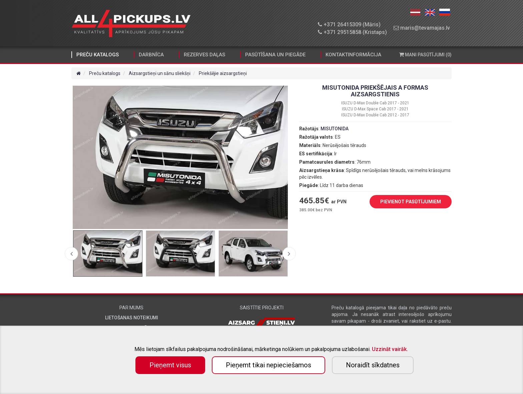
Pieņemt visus (170, 365)
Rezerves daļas (204, 55)
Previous (71, 253)
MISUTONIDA (335, 128)
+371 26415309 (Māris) (349, 24)
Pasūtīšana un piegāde (275, 55)
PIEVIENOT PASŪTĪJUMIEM (405, 202)
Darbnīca (151, 55)
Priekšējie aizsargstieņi (223, 73)
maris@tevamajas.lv (422, 28)
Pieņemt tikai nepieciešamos (268, 365)
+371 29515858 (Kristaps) (352, 32)
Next (289, 253)
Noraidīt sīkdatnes (373, 365)
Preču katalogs (97, 55)
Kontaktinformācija (353, 55)
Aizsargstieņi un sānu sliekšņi (159, 73)
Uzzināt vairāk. (390, 349)
